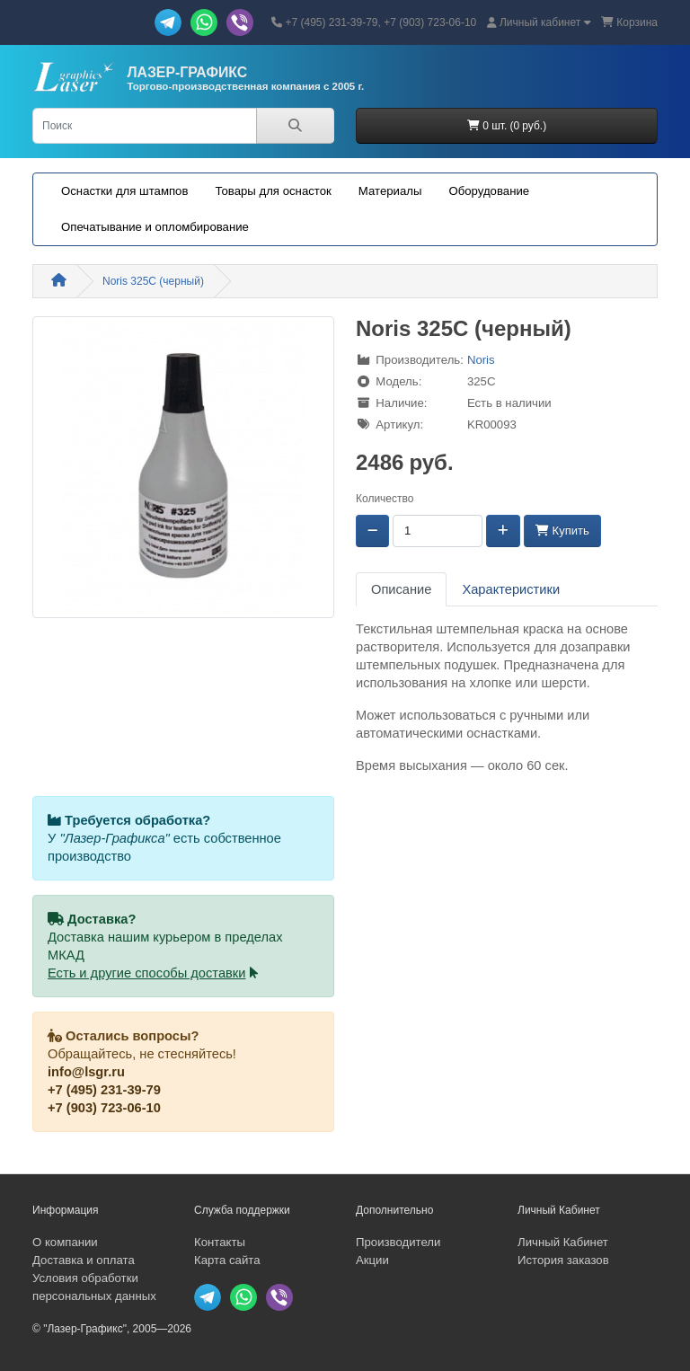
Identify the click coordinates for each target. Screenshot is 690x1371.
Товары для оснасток (273, 191)
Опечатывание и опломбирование (155, 227)
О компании (65, 1242)
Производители (398, 1242)
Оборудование (488, 191)
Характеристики (511, 589)
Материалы (390, 191)
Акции (372, 1260)
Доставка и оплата (83, 1260)
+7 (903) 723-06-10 (104, 1108)
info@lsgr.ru (86, 1072)
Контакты (219, 1242)
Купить (562, 530)
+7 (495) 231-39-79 (104, 1090)
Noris (481, 360)
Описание (401, 589)
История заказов (563, 1260)
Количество (384, 498)
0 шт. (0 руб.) (506, 125)
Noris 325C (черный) (153, 281)
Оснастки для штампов (124, 191)
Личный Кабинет (563, 1242)
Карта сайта (227, 1260)
